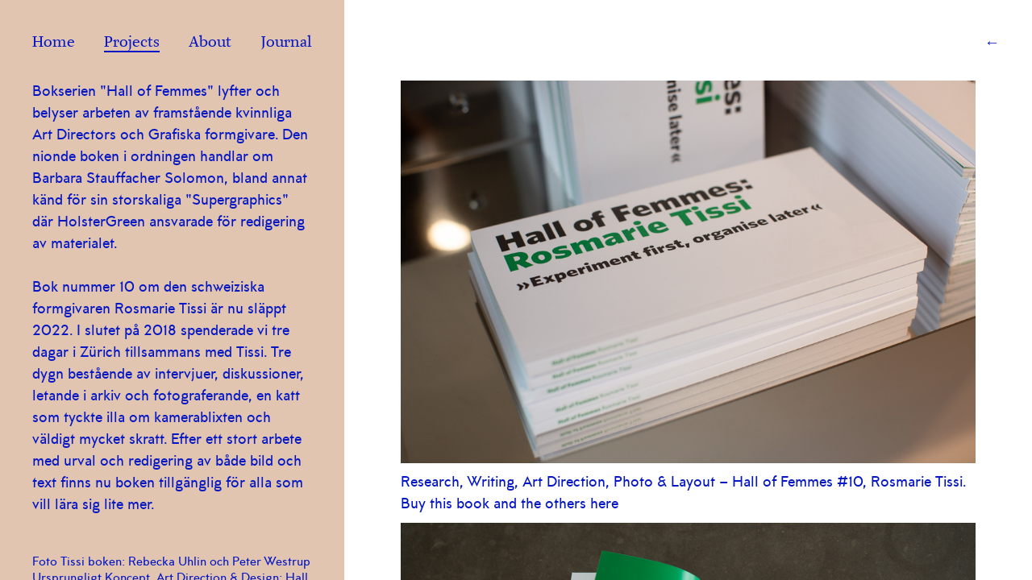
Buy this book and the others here (509, 504)
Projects (132, 43)
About (210, 43)
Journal (286, 43)
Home (53, 43)
